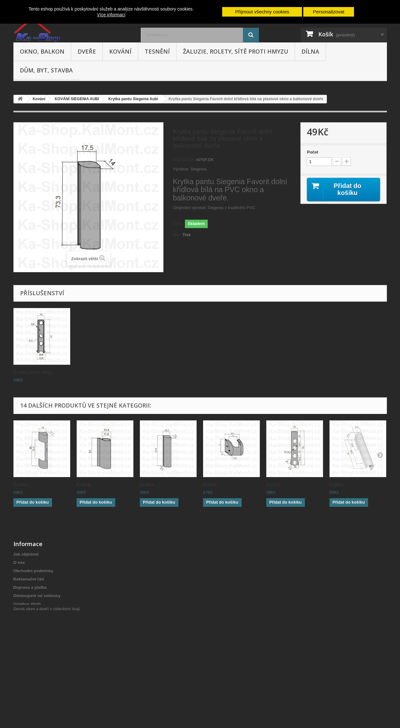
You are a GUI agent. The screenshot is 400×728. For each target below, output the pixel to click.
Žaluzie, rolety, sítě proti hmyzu (235, 51)
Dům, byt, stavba (46, 70)
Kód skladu (184, 159)
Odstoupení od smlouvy (37, 595)
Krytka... (22, 484)
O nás (19, 562)
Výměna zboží (27, 604)
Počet (312, 152)
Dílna (310, 51)
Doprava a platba (30, 587)
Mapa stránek (26, 681)
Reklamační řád (28, 579)
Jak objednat (26, 554)
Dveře (87, 51)
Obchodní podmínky (33, 570)
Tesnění (157, 51)
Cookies (21, 665)
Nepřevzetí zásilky (31, 648)
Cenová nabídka (29, 657)
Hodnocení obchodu (33, 626)
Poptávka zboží (28, 673)
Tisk (187, 234)
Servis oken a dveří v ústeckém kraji (46, 693)
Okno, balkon (42, 51)
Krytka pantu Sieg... (34, 372)
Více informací (111, 14)
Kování (120, 51)
